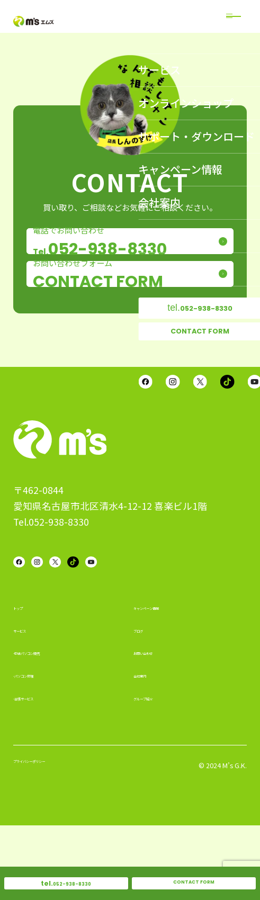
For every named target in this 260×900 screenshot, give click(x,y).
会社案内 (149, 746)
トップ (25, 678)
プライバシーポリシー (53, 838)
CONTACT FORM (194, 878)
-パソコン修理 (38, 746)
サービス (29, 701)
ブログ (145, 701)
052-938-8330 (66, 878)
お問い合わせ (157, 723)
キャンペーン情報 (164, 678)
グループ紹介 (157, 769)
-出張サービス (38, 769)
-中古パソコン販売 (46, 723)
